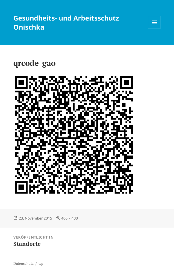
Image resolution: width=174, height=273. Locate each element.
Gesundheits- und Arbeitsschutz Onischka (66, 22)
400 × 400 (69, 218)
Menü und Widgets (154, 28)
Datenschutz (23, 263)
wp (40, 263)
